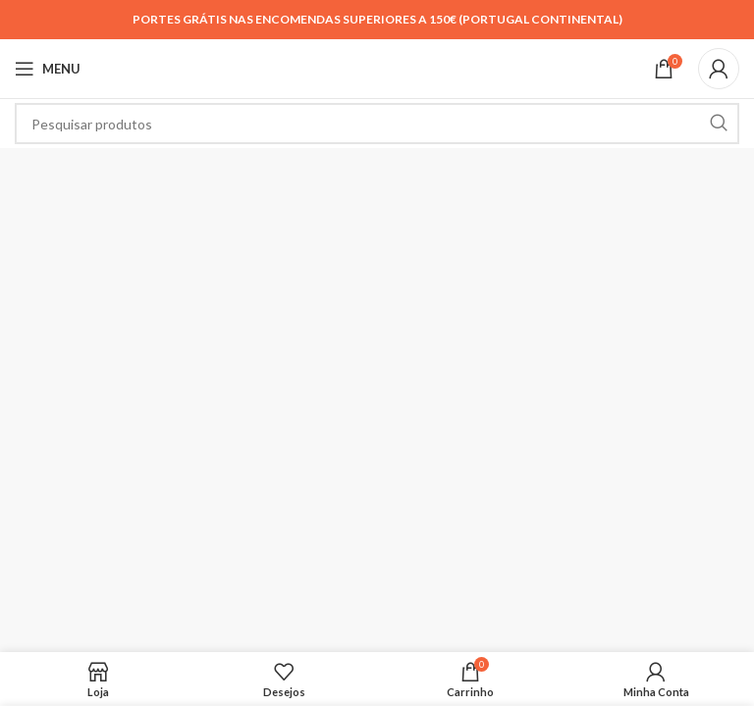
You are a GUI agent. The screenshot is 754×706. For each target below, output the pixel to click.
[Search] (377, 123)
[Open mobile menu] (47, 68)
